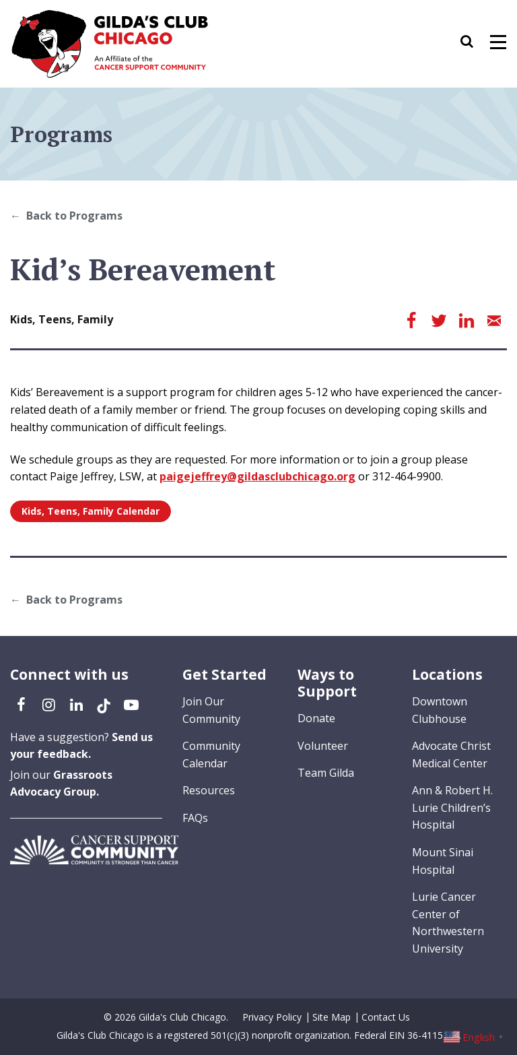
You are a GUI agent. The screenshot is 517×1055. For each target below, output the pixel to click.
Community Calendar (211, 754)
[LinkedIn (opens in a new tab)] (76, 704)
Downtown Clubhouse (439, 710)
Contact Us (385, 1017)
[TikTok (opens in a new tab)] (103, 704)
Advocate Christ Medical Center (451, 754)
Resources (208, 790)
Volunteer (323, 745)
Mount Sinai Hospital (442, 861)
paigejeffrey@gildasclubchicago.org (257, 476)
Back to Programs (74, 215)
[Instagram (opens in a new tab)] (48, 704)
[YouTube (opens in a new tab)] (131, 704)
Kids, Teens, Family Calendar (91, 511)
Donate (316, 718)
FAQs (195, 817)
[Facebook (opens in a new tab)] (20, 704)
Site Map (331, 1017)
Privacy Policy (272, 1017)
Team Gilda (326, 772)
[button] (473, 43)
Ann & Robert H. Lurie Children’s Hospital (452, 807)
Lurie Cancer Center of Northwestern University (448, 922)
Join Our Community (211, 710)
